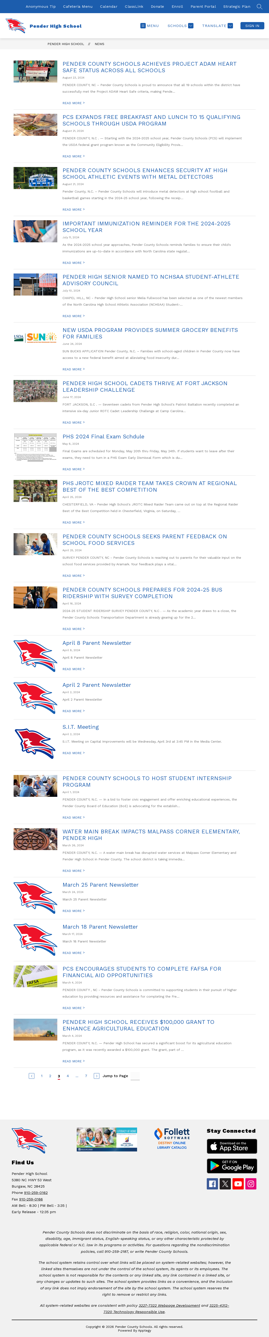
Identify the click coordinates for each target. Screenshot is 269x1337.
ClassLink (134, 6)
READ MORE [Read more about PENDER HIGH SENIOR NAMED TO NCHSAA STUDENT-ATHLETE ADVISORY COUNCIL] (73, 316)
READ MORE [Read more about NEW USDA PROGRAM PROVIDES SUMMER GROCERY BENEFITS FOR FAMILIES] (73, 369)
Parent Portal (203, 6)
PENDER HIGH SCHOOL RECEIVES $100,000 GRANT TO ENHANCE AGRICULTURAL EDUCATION (138, 1025)
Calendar (108, 6)
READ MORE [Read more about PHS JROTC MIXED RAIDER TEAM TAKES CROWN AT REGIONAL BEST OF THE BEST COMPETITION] (73, 522)
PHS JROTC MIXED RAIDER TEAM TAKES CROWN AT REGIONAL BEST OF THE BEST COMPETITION (149, 486)
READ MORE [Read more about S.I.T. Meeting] (73, 753)
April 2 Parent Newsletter (96, 685)
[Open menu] (149, 26)
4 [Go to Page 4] (68, 1076)
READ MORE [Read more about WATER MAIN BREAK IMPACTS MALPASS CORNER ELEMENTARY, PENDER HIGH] (73, 871)
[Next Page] (96, 1076)
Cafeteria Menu (78, 6)
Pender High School (65, 44)
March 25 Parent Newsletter (100, 884)
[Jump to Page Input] (135, 1076)
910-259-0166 (31, 1199)
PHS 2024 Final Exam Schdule (103, 436)
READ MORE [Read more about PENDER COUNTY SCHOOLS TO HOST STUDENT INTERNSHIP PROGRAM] (73, 817)
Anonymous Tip (41, 6)
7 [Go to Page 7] (86, 1076)
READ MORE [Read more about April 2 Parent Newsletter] (73, 711)
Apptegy (144, 1330)
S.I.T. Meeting (80, 727)
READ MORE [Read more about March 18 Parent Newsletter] (73, 953)
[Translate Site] (217, 26)
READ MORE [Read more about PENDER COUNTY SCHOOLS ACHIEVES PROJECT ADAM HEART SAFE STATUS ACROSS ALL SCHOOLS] (73, 103)
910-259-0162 (36, 1192)
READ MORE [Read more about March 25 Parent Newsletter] (73, 911)
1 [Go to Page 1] (42, 1076)
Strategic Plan (236, 6)
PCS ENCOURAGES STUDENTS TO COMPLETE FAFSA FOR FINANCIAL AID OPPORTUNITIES (141, 972)
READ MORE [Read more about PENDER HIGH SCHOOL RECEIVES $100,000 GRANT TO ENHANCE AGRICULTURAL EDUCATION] (73, 1061)
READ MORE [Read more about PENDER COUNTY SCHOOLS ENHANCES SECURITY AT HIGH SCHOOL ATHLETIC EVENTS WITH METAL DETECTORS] (73, 209)
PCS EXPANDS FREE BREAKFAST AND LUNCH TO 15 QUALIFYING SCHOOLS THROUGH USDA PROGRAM (151, 120)
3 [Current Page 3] (59, 1076)
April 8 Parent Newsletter (96, 643)
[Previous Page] (31, 1076)
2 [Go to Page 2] (50, 1076)
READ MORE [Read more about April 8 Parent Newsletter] (73, 669)
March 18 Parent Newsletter (100, 926)
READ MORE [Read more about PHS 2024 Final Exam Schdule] (73, 469)
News (99, 44)
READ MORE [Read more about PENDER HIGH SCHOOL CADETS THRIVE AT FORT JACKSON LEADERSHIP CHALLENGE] (73, 422)
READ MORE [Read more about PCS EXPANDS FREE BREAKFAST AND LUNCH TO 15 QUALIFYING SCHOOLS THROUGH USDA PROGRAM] (73, 156)
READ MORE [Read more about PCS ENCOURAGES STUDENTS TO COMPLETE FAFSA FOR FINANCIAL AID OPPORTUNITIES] (73, 1008)
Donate (157, 6)
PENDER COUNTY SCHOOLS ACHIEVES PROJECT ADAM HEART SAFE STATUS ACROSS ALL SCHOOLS (149, 67)
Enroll (177, 6)
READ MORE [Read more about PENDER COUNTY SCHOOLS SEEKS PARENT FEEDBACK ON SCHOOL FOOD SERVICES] (73, 575)
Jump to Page (115, 1076)
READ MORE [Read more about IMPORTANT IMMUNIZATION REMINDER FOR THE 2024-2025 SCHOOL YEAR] (73, 263)
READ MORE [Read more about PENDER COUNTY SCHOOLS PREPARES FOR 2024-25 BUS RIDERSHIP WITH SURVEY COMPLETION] (73, 629)
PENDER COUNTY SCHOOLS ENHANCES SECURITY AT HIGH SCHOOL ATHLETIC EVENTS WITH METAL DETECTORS (145, 173)
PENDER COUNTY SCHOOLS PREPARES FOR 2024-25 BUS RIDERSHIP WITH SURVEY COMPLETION (142, 593)
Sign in (252, 25)
